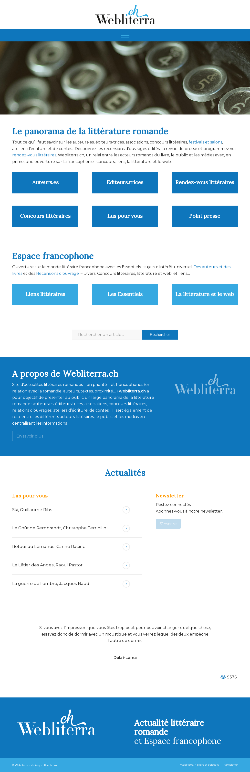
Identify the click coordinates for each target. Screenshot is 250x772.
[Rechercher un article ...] (125, 335)
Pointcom (50, 765)
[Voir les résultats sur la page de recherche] (160, 335)
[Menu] (125, 35)
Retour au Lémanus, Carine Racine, (49, 546)
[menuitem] (125, 35)
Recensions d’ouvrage (57, 273)
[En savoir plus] (29, 436)
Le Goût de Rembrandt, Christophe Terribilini (59, 527)
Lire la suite (126, 510)
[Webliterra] (125, 14)
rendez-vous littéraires (34, 155)
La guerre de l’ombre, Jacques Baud (50, 583)
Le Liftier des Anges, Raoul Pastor (47, 564)
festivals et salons (205, 142)
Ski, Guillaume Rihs (32, 509)
